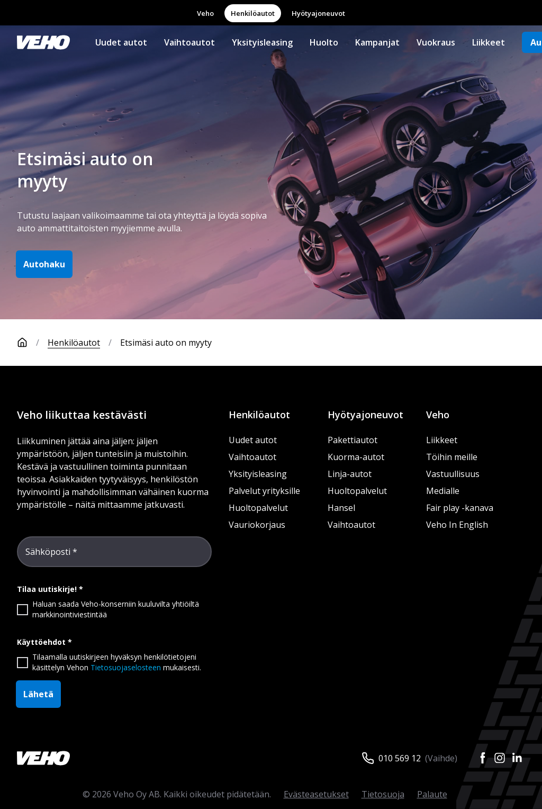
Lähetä (38, 694)
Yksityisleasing (262, 42)
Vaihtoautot (189, 42)
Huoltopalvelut (258, 508)
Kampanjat (377, 42)
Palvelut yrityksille (264, 491)
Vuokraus (436, 42)
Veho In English (457, 525)
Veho (205, 13)
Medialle (442, 491)
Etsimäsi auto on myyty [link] (166, 342)
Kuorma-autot (356, 457)
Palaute (432, 794)
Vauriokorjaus (257, 525)
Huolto (324, 42)
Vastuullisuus (453, 474)
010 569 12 (399, 758)
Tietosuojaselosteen (126, 667)
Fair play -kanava (459, 508)
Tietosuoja (383, 794)
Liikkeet (488, 42)
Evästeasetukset (316, 794)
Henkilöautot (253, 13)
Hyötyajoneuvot (318, 13)
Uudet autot (121, 42)
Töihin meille (451, 457)
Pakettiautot (352, 440)
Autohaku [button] (44, 264)
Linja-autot (350, 474)
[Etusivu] (32, 342)
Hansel (341, 508)
